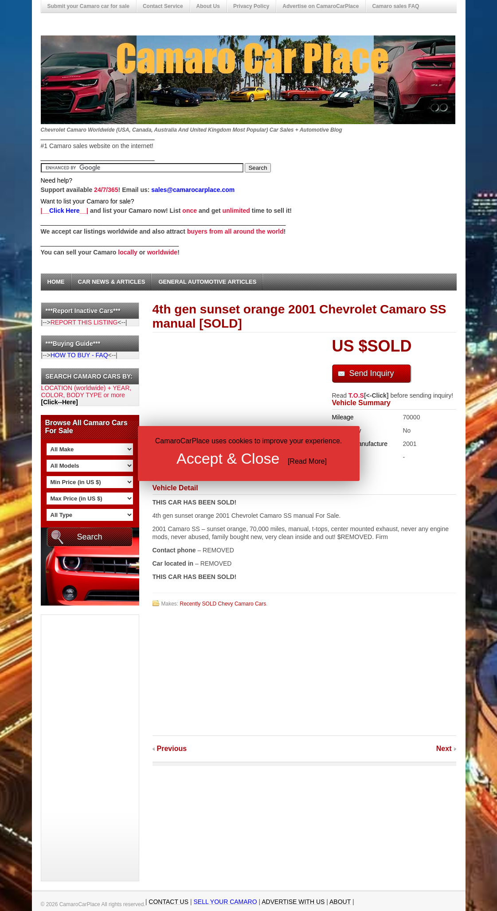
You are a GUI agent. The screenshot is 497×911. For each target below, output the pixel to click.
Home (56, 281)
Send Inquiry (371, 373)
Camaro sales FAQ (395, 6)
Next (444, 748)
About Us (208, 6)
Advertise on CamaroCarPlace (320, 6)
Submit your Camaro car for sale (88, 6)
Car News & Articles (111, 281)
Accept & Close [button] (227, 458)
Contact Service (163, 6)
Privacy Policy (251, 6)
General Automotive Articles (207, 281)
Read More (307, 461)
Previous (172, 748)
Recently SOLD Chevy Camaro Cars (223, 604)
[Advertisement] (76, 748)
